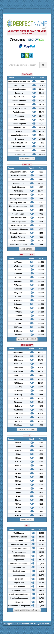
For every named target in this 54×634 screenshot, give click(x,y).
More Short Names (27, 429)
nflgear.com (19, 560)
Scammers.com (19, 108)
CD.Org (19, 131)
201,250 (42, 85)
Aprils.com (18, 191)
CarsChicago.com (18, 222)
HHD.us (18, 496)
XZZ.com (18, 316)
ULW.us (18, 492)
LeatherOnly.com (18, 237)
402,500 (41, 300)
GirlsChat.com (19, 587)
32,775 (41, 560)
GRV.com (18, 281)
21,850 (41, 120)
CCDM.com (18, 410)
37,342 (41, 124)
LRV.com (18, 274)
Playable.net (18, 210)
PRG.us (18, 477)
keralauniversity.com (19, 564)
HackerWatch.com (18, 176)
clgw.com (19, 541)
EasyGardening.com (18, 172)
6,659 (41, 176)
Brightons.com (18, 179)
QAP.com (18, 262)
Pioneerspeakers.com (18, 206)
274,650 (41, 320)
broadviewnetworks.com (19, 594)
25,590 (41, 533)
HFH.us (18, 443)
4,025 (41, 172)
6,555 (41, 237)
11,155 (40, 183)
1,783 (41, 598)
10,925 (41, 93)
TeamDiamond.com (19, 537)
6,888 (42, 97)
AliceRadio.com (18, 567)
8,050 (41, 203)
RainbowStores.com (19, 544)
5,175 (42, 143)
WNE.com (18, 266)
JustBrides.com (18, 187)
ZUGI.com (18, 402)
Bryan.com (19, 139)
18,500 (41, 135)
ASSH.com (18, 398)
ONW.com (18, 327)
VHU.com (18, 308)
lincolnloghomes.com (19, 598)
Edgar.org (19, 93)
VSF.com (18, 320)
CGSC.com (18, 360)
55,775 (41, 112)
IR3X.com (18, 364)
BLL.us (18, 470)
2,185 (41, 210)
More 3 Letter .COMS (27, 339)
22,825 (40, 402)
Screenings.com (19, 89)
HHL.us (18, 458)
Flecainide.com (18, 214)
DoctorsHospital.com (18, 195)
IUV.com (18, 270)
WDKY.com (18, 379)
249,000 (41, 262)
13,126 (40, 241)
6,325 (41, 222)
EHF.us (18, 466)
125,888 (42, 150)
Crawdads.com (19, 127)
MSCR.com (18, 383)
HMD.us (18, 454)
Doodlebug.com (19, 124)
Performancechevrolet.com (19, 82)
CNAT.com (18, 425)
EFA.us (18, 500)
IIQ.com (18, 323)
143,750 (42, 139)
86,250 (40, 387)
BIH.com (18, 335)
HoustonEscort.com (18, 225)
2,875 (41, 199)
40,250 (41, 101)
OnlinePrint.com (19, 101)
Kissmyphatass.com (18, 199)
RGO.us (18, 512)
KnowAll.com (19, 120)
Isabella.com (19, 150)
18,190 (41, 552)
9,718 (41, 395)
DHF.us (18, 515)
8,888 (42, 82)
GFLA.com (18, 375)
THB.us (18, 481)
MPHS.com (18, 356)
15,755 (41, 583)
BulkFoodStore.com (18, 218)
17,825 (40, 372)
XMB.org (18, 406)
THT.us (18, 504)
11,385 (41, 544)
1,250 (41, 206)
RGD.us (18, 485)
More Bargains (27, 249)
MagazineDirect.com (19, 135)
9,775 (41, 375)
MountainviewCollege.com (19, 606)
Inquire (42, 127)
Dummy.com (19, 85)
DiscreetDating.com (19, 548)
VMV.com (18, 285)
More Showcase (27, 158)
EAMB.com (18, 368)
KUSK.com (18, 414)
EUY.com (18, 289)
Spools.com (19, 97)
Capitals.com (19, 154)
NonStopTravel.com (18, 203)
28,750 (41, 105)
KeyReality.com (19, 571)
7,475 (41, 214)
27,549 (41, 89)
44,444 (41, 108)
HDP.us (18, 450)
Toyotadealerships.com (18, 229)
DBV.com (18, 304)
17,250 (41, 147)
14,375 (40, 352)
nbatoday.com (19, 556)
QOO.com (18, 331)
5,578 (41, 406)
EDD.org (18, 387)
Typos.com (19, 116)
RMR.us (18, 489)
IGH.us (18, 462)
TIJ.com (18, 277)
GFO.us (18, 447)
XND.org (18, 421)
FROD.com (18, 391)
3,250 (41, 443)
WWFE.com (18, 352)
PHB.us (18, 508)
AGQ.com (18, 293)
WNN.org (18, 395)
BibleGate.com (19, 147)
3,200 (41, 470)
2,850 (41, 606)
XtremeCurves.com (18, 233)
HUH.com (18, 300)
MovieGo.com (19, 105)
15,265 (41, 541)
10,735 (40, 191)
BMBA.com (18, 372)
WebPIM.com (19, 533)
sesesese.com (19, 575)
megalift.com (19, 583)
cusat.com (19, 602)
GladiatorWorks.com (18, 245)
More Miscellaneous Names (27, 610)
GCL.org (18, 417)
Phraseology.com (19, 552)
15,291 (41, 579)
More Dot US (27, 520)
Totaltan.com (18, 183)
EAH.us (18, 473)
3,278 (41, 187)
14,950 (41, 590)
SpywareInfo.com (19, 590)
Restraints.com (19, 112)
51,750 (41, 116)
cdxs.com (19, 579)
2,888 (41, 425)
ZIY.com (18, 297)
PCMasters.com (18, 241)
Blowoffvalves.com (19, 143)
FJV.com (18, 312)
